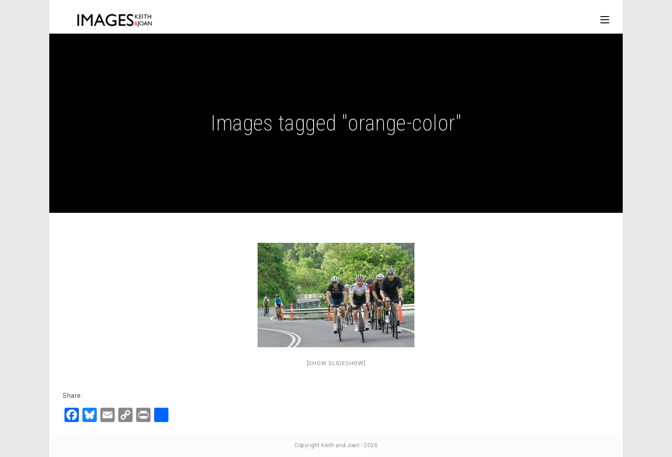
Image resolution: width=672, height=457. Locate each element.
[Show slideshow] (336, 363)
